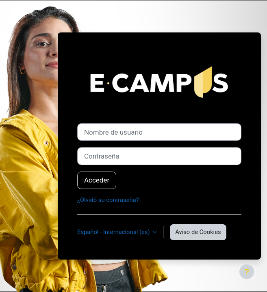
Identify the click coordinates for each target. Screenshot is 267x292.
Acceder (96, 180)
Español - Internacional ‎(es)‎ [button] (114, 232)
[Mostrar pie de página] (246, 271)
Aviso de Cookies (198, 232)
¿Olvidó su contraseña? (108, 200)
